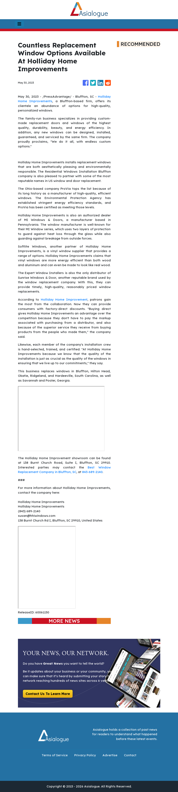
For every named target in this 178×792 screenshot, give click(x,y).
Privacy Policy (85, 755)
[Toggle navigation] (19, 24)
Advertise (110, 755)
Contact (130, 755)
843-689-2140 (92, 472)
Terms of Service (55, 755)
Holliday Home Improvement (64, 299)
